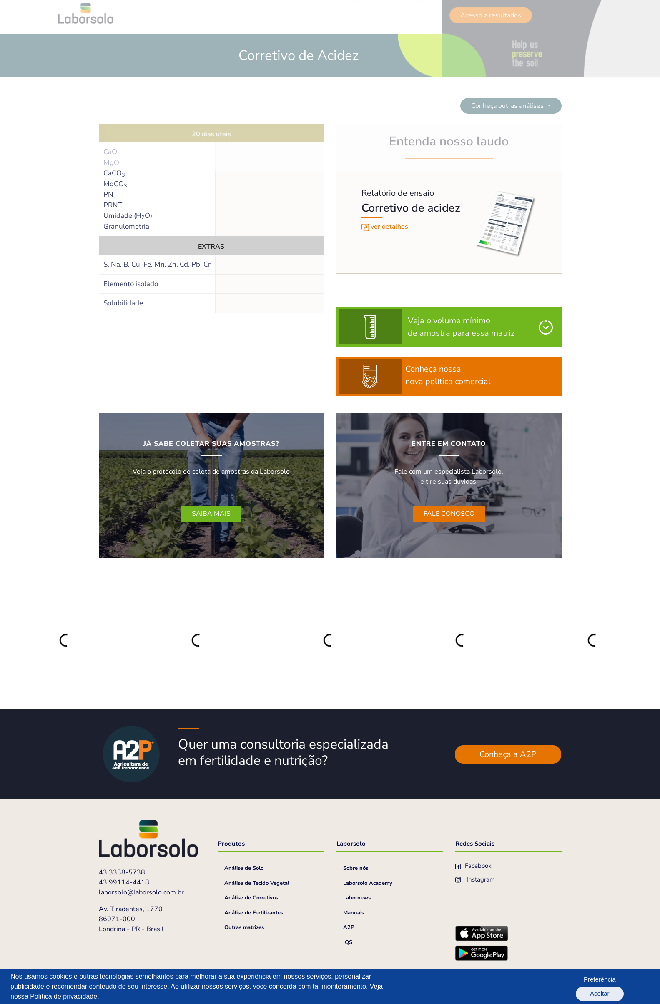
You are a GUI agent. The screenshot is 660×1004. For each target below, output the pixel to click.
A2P (348, 927)
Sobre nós (355, 868)
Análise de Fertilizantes (253, 913)
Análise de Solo (243, 868)
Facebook (473, 866)
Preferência (582, 986)
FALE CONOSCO (449, 513)
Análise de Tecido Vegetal (256, 883)
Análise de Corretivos (251, 898)
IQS (347, 942)
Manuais (353, 913)
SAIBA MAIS (211, 513)
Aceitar (627, 986)
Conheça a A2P (508, 754)
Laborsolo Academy (367, 883)
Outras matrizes (244, 927)
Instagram (475, 879)
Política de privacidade (63, 996)
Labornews (357, 898)
